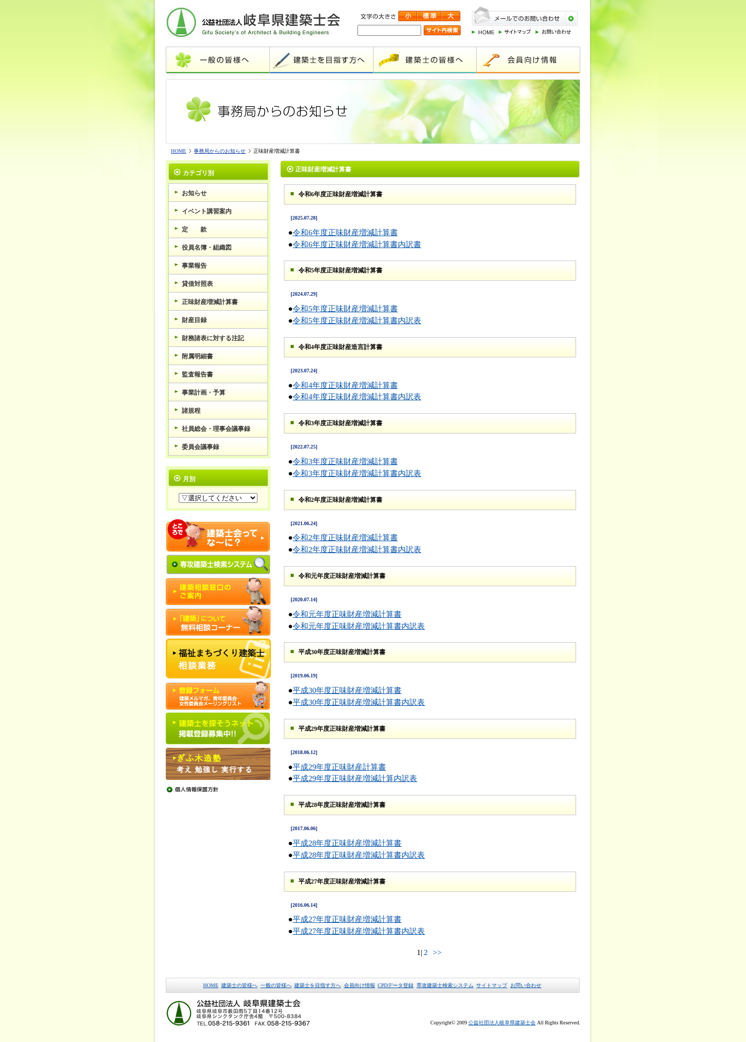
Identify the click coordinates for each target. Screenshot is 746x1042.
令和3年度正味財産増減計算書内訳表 (357, 473)
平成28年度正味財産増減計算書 (347, 842)
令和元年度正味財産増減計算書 (347, 614)
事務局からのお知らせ (220, 151)
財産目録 (194, 320)
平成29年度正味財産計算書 (339, 766)
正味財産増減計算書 (210, 302)
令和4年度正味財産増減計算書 (345, 385)
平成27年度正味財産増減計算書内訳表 (359, 931)
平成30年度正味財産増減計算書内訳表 (359, 702)
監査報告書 (197, 374)
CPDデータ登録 (395, 985)
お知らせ (194, 193)
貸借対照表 (197, 283)
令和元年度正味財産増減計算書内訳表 (359, 625)
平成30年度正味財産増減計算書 (347, 690)
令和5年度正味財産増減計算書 (345, 308)
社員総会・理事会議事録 (216, 428)
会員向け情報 (359, 985)
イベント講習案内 (207, 211)
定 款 (194, 229)
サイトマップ (491, 985)
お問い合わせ (525, 985)
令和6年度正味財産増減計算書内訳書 (357, 244)
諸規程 (191, 410)
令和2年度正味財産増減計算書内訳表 (357, 549)
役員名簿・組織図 (207, 247)
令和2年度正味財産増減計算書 (345, 537)
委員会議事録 (200, 447)
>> (437, 952)
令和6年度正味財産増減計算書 (345, 232)
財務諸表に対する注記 (213, 338)
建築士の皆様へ (239, 985)
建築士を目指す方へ (317, 985)
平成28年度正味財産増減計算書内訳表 (359, 854)
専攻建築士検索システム (445, 985)
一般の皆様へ (276, 985)
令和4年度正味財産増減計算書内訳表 (357, 396)
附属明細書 (197, 356)
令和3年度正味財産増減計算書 (345, 461)
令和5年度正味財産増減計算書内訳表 (357, 320)
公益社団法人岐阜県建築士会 (502, 1022)
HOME (178, 151)
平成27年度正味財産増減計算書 (347, 919)
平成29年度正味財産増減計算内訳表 (355, 778)
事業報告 (194, 265)
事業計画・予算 (203, 392)
